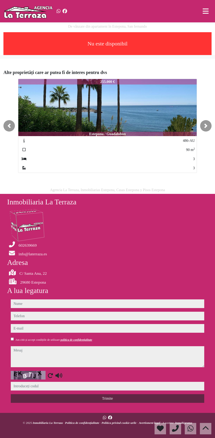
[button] (9, 126)
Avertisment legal (150, 423)
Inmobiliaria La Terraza (48, 423)
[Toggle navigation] (205, 11)
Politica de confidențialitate (82, 423)
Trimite (107, 398)
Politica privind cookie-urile (119, 423)
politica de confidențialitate (76, 339)
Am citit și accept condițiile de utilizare (53, 339)
